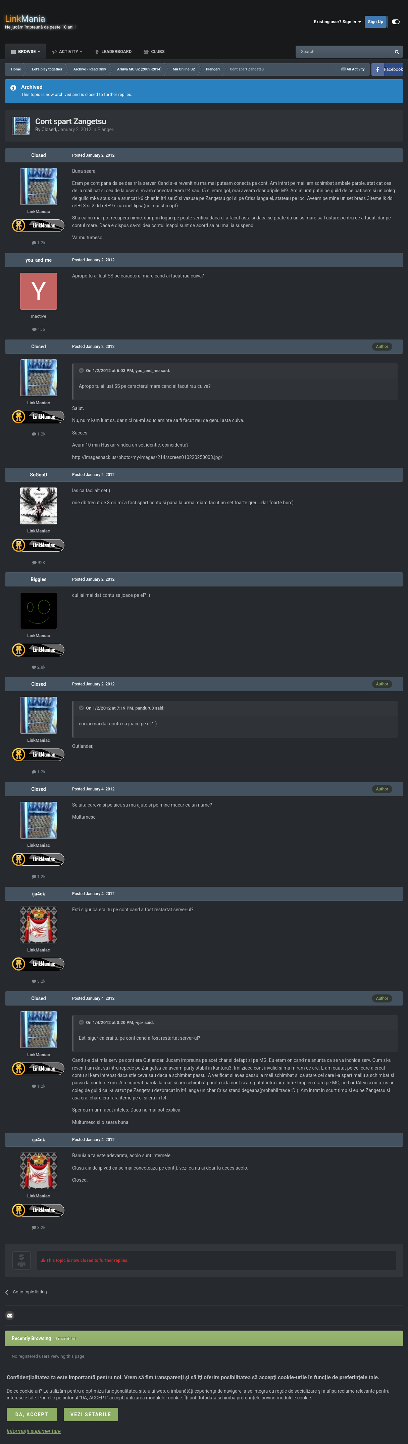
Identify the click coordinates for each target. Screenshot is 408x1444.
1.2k (39, 242)
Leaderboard (116, 51)
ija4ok (38, 893)
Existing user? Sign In (337, 22)
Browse (27, 51)
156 (38, 329)
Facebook (393, 69)
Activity (69, 51)
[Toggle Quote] (82, 370)
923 (38, 562)
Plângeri (105, 129)
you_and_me (39, 260)
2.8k (39, 667)
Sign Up (375, 21)
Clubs (157, 51)
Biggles (38, 579)
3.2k (39, 981)
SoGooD (38, 474)
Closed (49, 129)
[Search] (327, 52)
